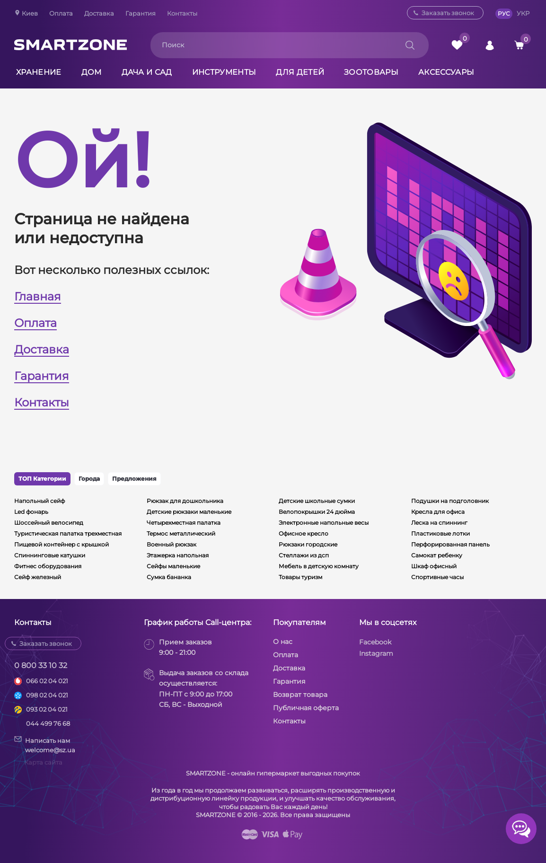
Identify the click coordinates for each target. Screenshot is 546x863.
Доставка (99, 13)
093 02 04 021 (47, 709)
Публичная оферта (306, 708)
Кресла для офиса (438, 511)
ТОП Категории (42, 478)
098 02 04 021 (47, 695)
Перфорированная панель (450, 544)
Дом (91, 72)
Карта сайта (43, 762)
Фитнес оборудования (47, 566)
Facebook (375, 642)
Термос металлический (181, 533)
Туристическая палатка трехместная (68, 533)
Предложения (134, 478)
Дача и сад (147, 72)
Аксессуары (446, 72)
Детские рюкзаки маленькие (189, 511)
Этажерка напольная (178, 555)
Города (89, 478)
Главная (37, 296)
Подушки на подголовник (450, 500)
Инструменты (224, 72)
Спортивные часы (437, 577)
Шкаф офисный (434, 566)
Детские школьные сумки (317, 500)
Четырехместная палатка (183, 522)
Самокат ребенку (436, 555)
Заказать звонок (448, 13)
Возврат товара (300, 694)
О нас (282, 641)
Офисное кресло (303, 533)
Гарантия (140, 13)
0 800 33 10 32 (40, 665)
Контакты (182, 13)
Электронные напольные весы (324, 522)
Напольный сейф (39, 500)
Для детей (300, 72)
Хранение (39, 72)
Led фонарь (31, 511)
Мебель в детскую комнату (319, 566)
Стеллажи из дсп (304, 555)
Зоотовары (371, 72)
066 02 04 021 (47, 681)
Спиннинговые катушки (49, 555)
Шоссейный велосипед (48, 522)
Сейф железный (37, 577)
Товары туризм (300, 577)
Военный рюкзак (171, 544)
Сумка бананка (169, 577)
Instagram (376, 653)
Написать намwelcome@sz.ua (44, 745)
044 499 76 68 (48, 723)
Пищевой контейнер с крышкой (61, 544)
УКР (523, 13)
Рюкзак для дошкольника (185, 500)
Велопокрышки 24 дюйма (317, 511)
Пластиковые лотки (440, 533)
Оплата (61, 13)
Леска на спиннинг (439, 522)
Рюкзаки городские (308, 544)
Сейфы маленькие (173, 566)
